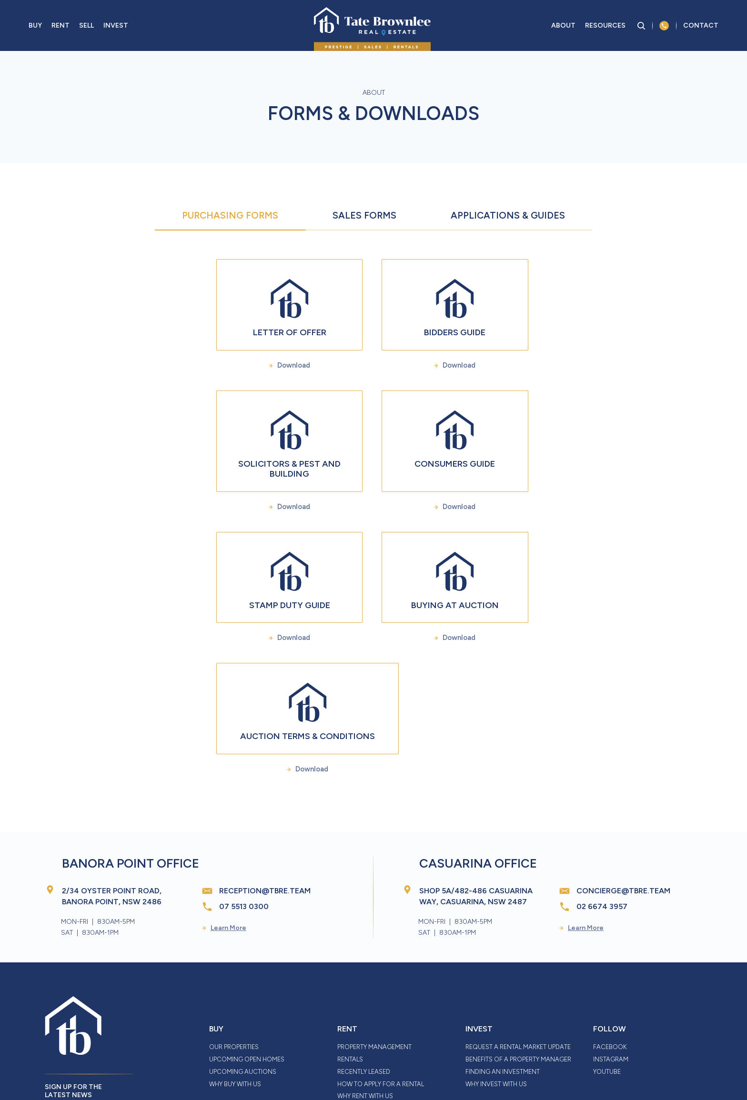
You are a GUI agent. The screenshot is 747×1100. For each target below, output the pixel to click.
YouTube (607, 985)
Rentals (350, 973)
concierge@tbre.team (623, 805)
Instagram (610, 973)
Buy (35, 27)
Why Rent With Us (365, 1010)
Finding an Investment (502, 985)
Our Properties (234, 961)
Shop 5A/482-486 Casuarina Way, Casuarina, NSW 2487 (476, 810)
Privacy (346, 1070)
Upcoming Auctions (242, 985)
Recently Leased (363, 985)
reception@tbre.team (265, 805)
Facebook (609, 961)
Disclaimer (222, 1070)
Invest (115, 27)
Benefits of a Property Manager (518, 973)
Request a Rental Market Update (518, 961)
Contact (700, 27)
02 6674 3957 (601, 820)
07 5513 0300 (244, 820)
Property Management (374, 961)
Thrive (625, 1069)
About (563, 27)
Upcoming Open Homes (246, 973)
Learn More (224, 842)
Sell (86, 27)
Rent (60, 27)
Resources (605, 27)
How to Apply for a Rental (380, 997)
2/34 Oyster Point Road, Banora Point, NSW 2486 (112, 810)
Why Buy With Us (235, 997)
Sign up (70, 1031)
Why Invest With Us (496, 997)
